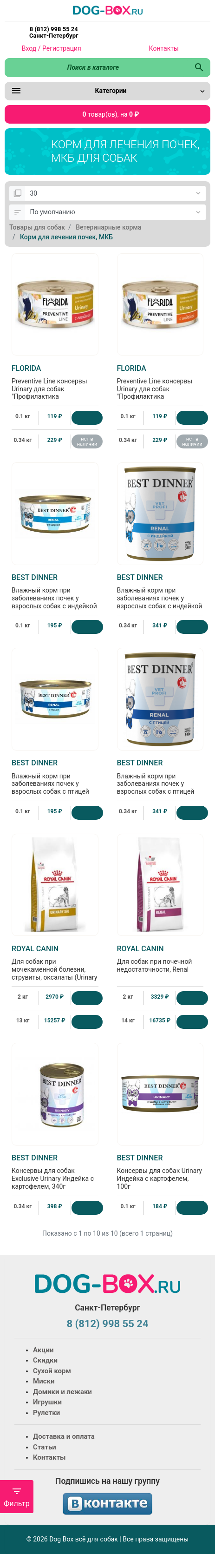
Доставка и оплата (64, 1436)
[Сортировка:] (115, 212)
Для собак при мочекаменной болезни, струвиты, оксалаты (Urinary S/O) (55, 966)
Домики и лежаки (62, 1392)
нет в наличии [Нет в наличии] (87, 441)
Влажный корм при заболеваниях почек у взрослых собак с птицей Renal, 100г (55, 780)
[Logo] (108, 9)
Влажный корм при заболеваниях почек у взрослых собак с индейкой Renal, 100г (55, 595)
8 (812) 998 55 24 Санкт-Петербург (53, 32)
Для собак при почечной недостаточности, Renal (160, 958)
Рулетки (46, 1413)
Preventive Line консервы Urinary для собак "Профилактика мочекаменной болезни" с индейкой (160, 390)
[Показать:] (115, 194)
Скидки (45, 1360)
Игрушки (47, 1402)
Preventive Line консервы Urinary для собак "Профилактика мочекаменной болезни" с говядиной (55, 390)
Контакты (164, 48)
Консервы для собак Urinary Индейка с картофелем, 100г (160, 1171)
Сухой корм (52, 1371)
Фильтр (17, 1497)
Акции (43, 1350)
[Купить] (87, 418)
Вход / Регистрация (51, 48)
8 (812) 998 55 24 (107, 1324)
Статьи (44, 1447)
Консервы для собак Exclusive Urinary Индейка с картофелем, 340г (55, 1171)
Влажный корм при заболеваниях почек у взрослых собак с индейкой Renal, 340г (160, 595)
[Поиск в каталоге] (96, 67)
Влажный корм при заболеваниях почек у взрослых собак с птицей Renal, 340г (160, 780)
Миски (43, 1381)
